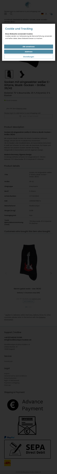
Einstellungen (28, 57)
